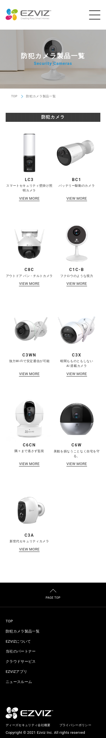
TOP (14, 96)
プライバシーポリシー (75, 725)
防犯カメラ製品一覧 (23, 631)
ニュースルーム (19, 682)
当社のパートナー (21, 651)
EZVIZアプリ (16, 671)
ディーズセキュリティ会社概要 (28, 725)
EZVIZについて (18, 641)
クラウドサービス (21, 661)
